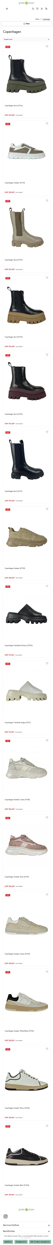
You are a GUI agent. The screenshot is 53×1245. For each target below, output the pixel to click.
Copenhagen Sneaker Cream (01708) (17, 800)
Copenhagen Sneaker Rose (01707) (17, 877)
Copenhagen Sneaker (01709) (15, 568)
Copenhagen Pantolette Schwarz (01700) (19, 646)
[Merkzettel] (37, 9)
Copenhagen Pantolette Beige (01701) (18, 723)
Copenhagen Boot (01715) (14, 414)
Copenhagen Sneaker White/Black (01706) (19, 1031)
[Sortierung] (26, 39)
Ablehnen (8, 1242)
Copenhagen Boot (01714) (14, 106)
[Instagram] (5, 1218)
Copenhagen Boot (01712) (14, 260)
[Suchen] (33, 9)
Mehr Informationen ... (26, 1238)
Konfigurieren (21, 1242)
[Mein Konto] (42, 9)
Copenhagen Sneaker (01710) (15, 183)
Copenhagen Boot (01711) (13, 491)
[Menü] (7, 9)
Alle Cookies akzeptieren (40, 1242)
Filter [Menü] (26, 23)
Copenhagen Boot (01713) (14, 337)
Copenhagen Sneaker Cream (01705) (17, 954)
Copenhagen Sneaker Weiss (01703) (17, 1108)
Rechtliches (9, 1231)
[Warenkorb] (46, 9)
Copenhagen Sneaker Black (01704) (17, 1185)
